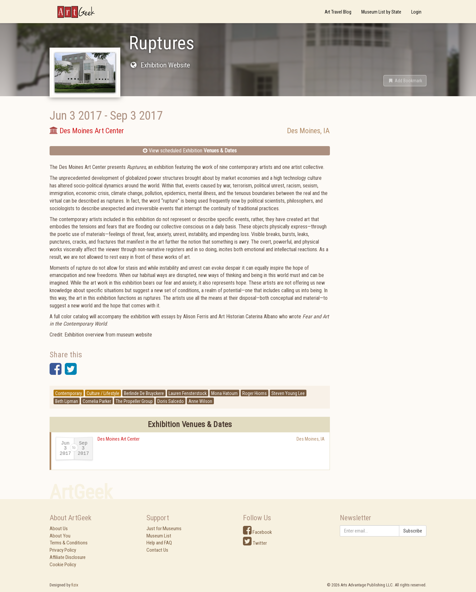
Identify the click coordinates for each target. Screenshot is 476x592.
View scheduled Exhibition (190, 150)
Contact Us (157, 550)
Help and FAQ (159, 543)
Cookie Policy (63, 565)
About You (60, 536)
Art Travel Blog (338, 12)
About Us (59, 529)
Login (416, 12)
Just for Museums (163, 529)
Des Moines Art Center (118, 439)
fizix (74, 584)
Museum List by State (381, 12)
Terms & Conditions (69, 543)
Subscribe (412, 530)
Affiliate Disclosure (68, 557)
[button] (404, 80)
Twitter (255, 543)
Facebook (257, 532)
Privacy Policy (63, 550)
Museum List (158, 536)
